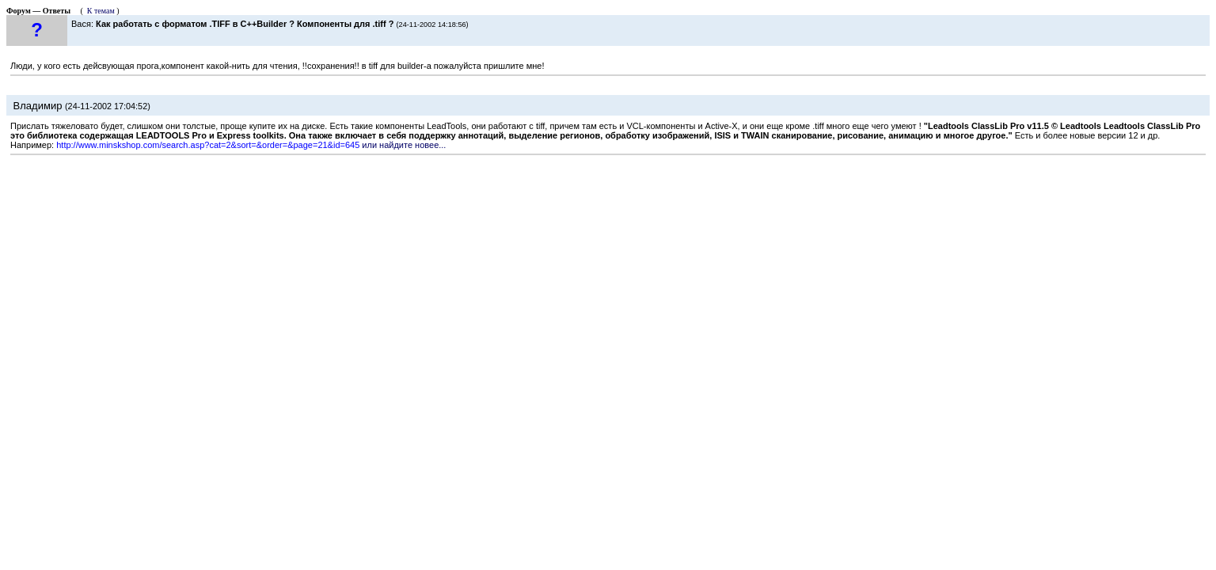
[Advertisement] (608, 216)
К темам (101, 10)
